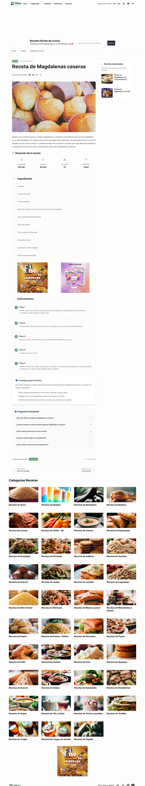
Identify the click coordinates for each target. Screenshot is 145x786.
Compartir (33, 459)
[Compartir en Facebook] (30, 75)
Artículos (68, 4)
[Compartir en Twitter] (33, 75)
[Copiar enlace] (40, 75)
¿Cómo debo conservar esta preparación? (54, 445)
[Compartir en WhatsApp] (37, 75)
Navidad (47, 4)
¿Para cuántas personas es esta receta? (54, 431)
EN (114, 3)
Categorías (36, 4)
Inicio (25, 4)
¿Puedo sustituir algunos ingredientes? (54, 438)
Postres (23, 51)
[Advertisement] (72, 22)
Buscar (111, 43)
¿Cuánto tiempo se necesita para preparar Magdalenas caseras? (54, 425)
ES (119, 3)
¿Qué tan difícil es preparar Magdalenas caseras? (54, 418)
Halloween (58, 4)
